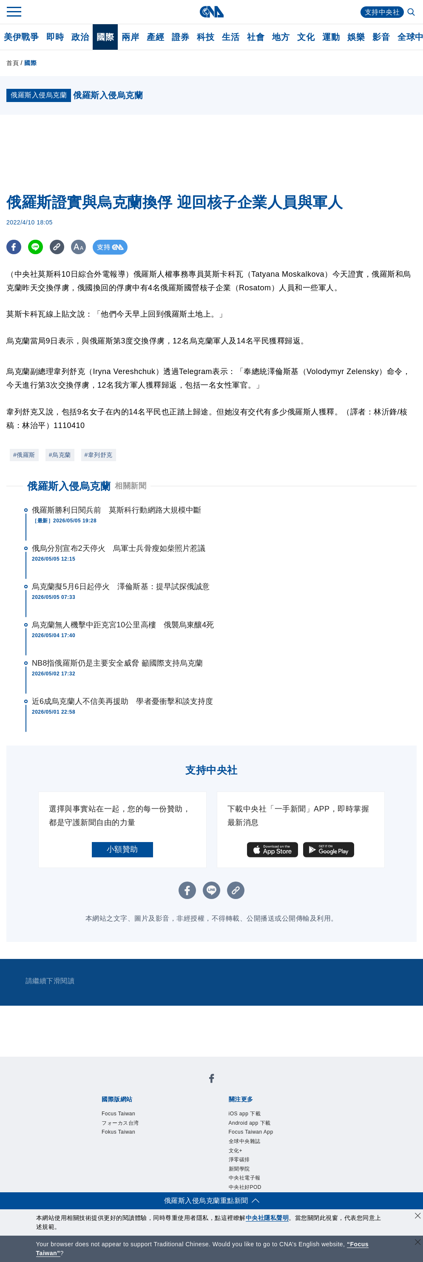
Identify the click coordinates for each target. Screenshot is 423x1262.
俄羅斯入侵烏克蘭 (69, 486)
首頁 (12, 63)
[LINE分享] (35, 247)
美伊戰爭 (21, 37)
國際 (105, 37)
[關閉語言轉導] (418, 1243)
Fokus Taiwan (118, 1132)
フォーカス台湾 (120, 1123)
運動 (331, 37)
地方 (281, 37)
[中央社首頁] (211, 11)
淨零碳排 (239, 1160)
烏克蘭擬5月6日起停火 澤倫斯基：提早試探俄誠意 (121, 586)
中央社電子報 (245, 1178)
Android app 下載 (250, 1123)
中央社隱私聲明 (267, 1217)
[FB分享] (13, 247)
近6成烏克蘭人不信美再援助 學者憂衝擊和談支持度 (122, 701)
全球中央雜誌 (245, 1141)
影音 (381, 37)
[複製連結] (57, 247)
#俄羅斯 (24, 454)
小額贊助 (122, 849)
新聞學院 (239, 1169)
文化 (306, 37)
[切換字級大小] (78, 247)
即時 (55, 37)
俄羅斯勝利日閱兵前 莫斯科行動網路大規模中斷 (116, 510)
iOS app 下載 (245, 1114)
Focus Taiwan (118, 1114)
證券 (180, 37)
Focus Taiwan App (251, 1132)
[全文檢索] (412, 12)
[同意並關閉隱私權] (418, 1216)
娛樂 (356, 37)
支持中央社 (382, 12)
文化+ (236, 1151)
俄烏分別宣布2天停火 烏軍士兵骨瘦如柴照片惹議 (118, 548)
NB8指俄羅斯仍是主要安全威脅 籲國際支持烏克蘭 (117, 663)
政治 (80, 37)
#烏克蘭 (60, 454)
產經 (155, 37)
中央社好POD (245, 1187)
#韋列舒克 (99, 454)
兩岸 (130, 37)
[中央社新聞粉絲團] (211, 1080)
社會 (255, 37)
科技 (205, 37)
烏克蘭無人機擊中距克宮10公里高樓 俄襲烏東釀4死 (123, 625)
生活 (230, 37)
